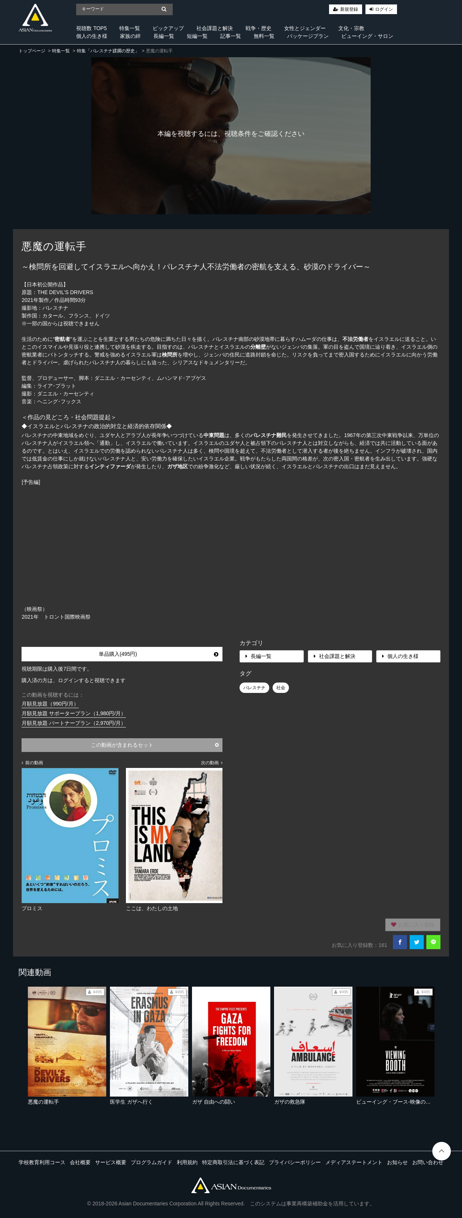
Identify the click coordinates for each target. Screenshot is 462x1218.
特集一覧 (129, 28)
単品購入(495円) (158, 654)
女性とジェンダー (305, 28)
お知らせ (397, 1162)
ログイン (384, 9)
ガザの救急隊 (289, 1102)
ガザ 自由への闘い (213, 1102)
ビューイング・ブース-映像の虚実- (396, 1102)
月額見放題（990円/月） (50, 704)
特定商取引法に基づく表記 (233, 1162)
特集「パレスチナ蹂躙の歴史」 (108, 50)
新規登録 (349, 9)
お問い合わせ (427, 1162)
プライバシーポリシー (295, 1162)
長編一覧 (163, 36)
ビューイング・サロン (367, 36)
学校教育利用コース (42, 1162)
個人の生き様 (91, 36)
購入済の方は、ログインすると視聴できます (74, 680)
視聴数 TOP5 (91, 28)
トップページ (32, 50)
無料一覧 (264, 36)
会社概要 (80, 1162)
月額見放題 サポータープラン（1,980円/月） (74, 713)
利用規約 (187, 1162)
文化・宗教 (351, 28)
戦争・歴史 (258, 28)
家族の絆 (130, 36)
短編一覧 (197, 36)
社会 (280, 687)
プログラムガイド (151, 1162)
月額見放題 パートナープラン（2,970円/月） (74, 723)
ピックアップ (168, 28)
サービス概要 (110, 1162)
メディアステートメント (354, 1162)
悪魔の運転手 (43, 1102)
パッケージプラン (308, 36)
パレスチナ (254, 687)
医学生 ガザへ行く (131, 1102)
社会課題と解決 (214, 28)
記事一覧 (230, 36)
